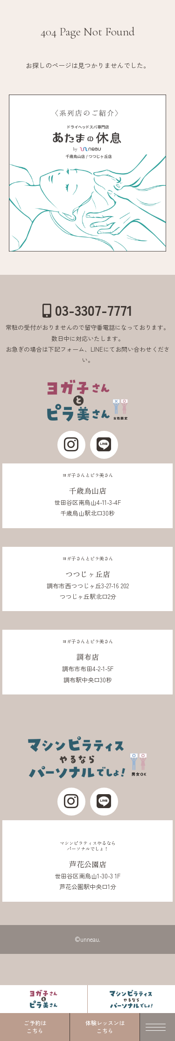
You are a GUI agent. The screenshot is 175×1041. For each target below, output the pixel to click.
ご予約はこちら (35, 1026)
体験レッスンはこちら (105, 1026)
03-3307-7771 (87, 309)
